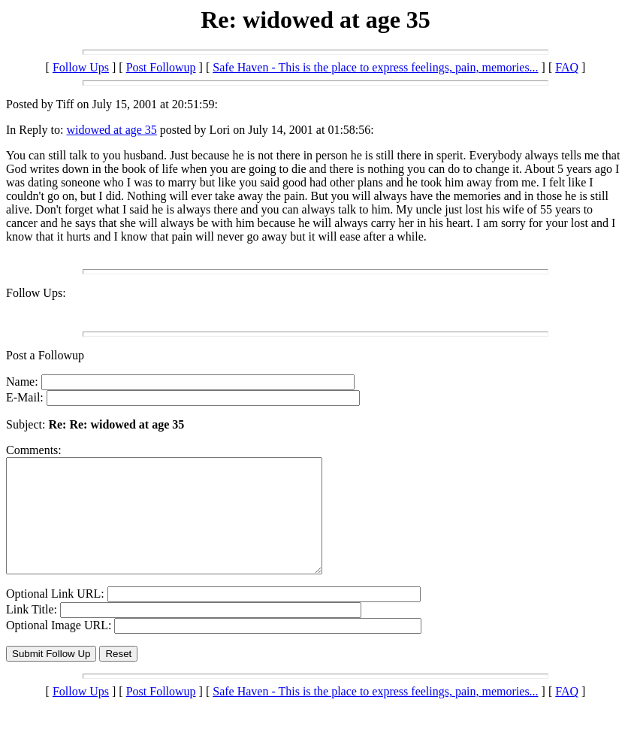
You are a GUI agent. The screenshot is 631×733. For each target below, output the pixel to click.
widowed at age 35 (111, 129)
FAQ (566, 67)
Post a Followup (45, 355)
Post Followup (161, 67)
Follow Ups (81, 67)
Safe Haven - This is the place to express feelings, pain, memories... (375, 67)
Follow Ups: (36, 292)
